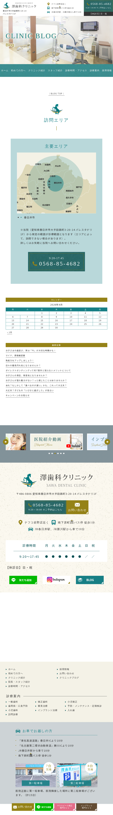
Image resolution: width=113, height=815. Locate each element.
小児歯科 (13, 710)
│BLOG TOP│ (56, 93)
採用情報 (64, 669)
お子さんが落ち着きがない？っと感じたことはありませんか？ (36, 380)
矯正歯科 (43, 702)
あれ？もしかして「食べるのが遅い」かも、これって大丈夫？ (36, 385)
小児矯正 (72, 702)
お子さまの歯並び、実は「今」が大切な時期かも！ (31, 350)
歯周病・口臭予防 (18, 706)
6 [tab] (63, 453)
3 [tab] (55, 453)
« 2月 (9, 332)
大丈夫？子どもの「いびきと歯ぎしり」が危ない (30, 390)
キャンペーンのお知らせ (18, 395)
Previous (5, 442)
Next (107, 442)
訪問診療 (13, 714)
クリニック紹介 (16, 677)
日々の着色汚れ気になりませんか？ (23, 365)
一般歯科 (13, 702)
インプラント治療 (47, 710)
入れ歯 (71, 710)
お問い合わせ (67, 673)
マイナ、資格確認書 (15, 355)
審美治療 (43, 706)
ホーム (12, 669)
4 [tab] (58, 453)
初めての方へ (15, 673)
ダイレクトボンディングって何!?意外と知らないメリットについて (38, 370)
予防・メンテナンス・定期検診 (85, 706)
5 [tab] (60, 453)
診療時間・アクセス (19, 686)
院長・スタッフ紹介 (19, 682)
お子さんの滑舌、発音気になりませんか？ (26, 375)
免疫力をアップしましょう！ (20, 360)
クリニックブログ (69, 677)
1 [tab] (49, 453)
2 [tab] (52, 453)
